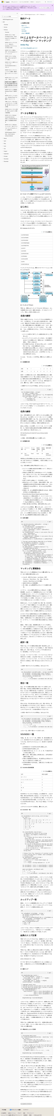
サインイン (49, 1)
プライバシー (30, 1113)
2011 (38, 14)
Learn (22, 14)
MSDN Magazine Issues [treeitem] (8, 19)
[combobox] (10, 16)
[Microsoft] (3, 2)
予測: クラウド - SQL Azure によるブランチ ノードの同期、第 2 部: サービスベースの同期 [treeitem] (11, 104)
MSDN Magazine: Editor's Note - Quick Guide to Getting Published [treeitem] (10, 134)
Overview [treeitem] (6, 24)
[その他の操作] (51, 14)
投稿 (24, 1113)
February (42, 14)
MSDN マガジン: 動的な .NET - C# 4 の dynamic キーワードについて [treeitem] (11, 52)
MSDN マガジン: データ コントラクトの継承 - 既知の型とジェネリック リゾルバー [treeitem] (11, 72)
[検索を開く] (45, 2)
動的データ (24, 25)
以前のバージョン (12, 1113)
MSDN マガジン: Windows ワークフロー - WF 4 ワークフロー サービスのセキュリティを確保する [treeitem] (11, 127)
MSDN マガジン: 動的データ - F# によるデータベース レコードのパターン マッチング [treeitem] (11, 84)
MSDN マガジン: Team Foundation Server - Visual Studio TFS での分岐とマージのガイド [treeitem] (11, 37)
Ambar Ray (24, 45)
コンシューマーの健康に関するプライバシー (11, 1115)
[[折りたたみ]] (17, 13)
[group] (36, 396)
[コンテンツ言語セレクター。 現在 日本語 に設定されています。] (4, 1110)
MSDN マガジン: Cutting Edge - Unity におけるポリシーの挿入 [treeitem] (11, 57)
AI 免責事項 (3, 1113)
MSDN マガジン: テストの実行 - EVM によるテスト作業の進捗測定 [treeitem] (11, 111)
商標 (30, 1115)
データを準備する (25, 27)
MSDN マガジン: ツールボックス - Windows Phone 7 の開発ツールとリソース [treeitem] (11, 97)
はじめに (24, 29)
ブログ (19, 1113)
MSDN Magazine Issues (30, 14)
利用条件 (25, 1115)
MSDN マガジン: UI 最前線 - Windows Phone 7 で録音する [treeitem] (11, 91)
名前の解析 (24, 31)
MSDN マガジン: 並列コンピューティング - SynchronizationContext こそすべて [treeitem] (11, 65)
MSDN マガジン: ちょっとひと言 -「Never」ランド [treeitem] (11, 78)
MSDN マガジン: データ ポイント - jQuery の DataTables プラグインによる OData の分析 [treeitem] (11, 45)
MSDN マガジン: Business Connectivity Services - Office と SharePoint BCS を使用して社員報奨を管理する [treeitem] (11, 119)
